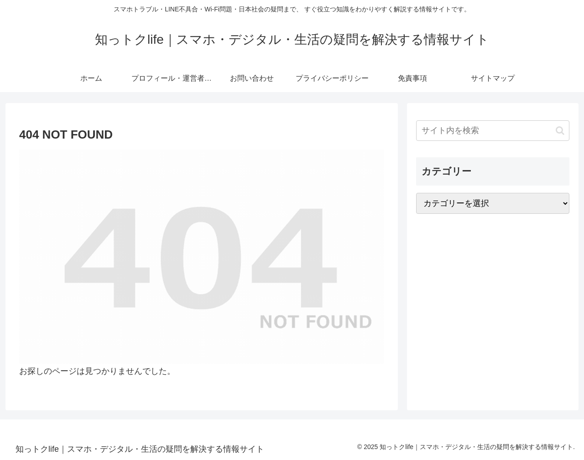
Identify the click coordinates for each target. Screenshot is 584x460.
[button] (560, 130)
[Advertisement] (492, 293)
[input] (492, 130)
